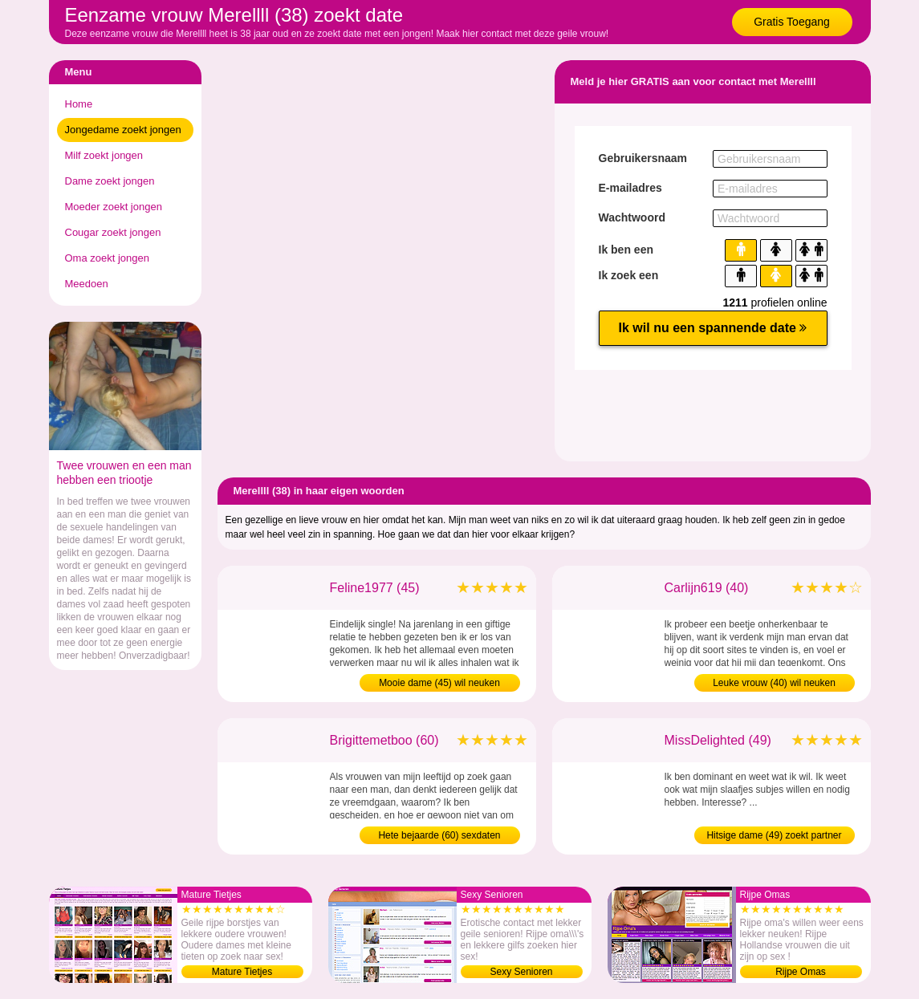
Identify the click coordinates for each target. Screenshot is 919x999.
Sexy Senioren (521, 971)
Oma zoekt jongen (107, 258)
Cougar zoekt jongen (113, 232)
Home (79, 104)
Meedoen (86, 284)
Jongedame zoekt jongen (123, 130)
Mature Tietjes (242, 971)
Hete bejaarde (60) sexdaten (439, 835)
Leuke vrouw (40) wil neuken (774, 682)
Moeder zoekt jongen (113, 207)
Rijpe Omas (800, 971)
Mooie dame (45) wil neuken (439, 682)
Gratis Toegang (792, 21)
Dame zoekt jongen (110, 181)
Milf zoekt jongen (104, 155)
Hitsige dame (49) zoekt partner (773, 835)
